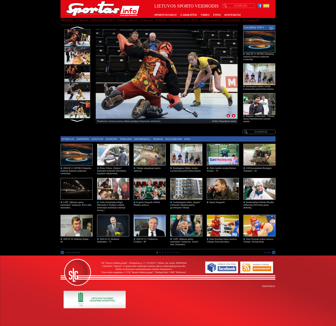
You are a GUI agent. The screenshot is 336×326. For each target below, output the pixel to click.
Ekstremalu (142, 139)
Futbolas (82, 20)
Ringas (133, 20)
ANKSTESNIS (72, 252)
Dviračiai (146, 20)
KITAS (267, 252)
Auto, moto (190, 20)
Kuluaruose (251, 20)
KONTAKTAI (233, 14)
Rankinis (161, 20)
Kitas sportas (232, 20)
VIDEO (205, 14)
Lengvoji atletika (102, 20)
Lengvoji (97, 139)
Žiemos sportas (211, 20)
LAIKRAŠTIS (188, 14)
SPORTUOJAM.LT (165, 14)
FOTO (217, 14)
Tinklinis (175, 20)
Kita (187, 139)
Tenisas (122, 20)
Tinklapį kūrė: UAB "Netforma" (170, 272)
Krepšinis (67, 20)
